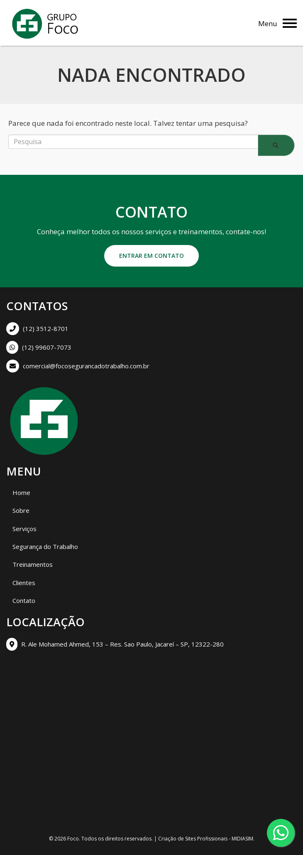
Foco (73, 838)
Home (21, 492)
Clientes (23, 582)
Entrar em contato (151, 256)
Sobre (20, 510)
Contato (23, 600)
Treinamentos (32, 564)
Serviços (24, 528)
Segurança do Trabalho (45, 546)
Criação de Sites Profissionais (192, 838)
